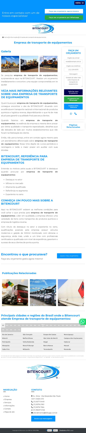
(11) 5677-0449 (37, 402)
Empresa (7, 399)
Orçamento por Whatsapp (73, 99)
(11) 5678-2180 (37, 404)
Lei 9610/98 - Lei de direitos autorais (54, 357)
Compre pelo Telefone (73, 106)
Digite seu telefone (73, 66)
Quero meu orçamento (69, 256)
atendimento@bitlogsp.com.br (44, 413)
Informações (8, 406)
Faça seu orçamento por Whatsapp (64, 17)
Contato (7, 409)
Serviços (7, 403)
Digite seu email (73, 58)
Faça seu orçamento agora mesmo (64, 11)
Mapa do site (9, 412)
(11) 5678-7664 (37, 407)
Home (6, 396)
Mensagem (73, 74)
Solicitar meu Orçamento (73, 92)
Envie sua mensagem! (43, 419)
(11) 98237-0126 (38, 410)
